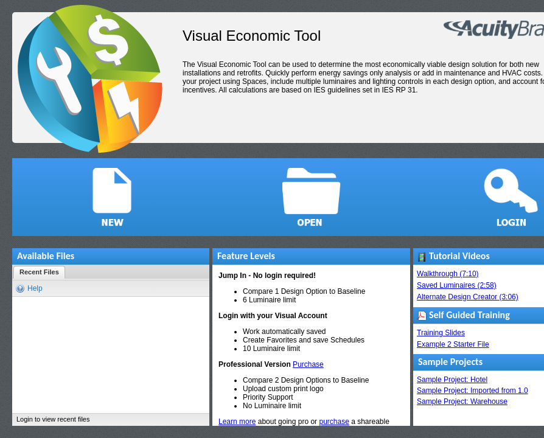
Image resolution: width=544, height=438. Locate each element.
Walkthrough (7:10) (448, 273)
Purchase (308, 364)
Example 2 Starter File (453, 344)
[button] (112, 197)
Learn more (237, 421)
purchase (334, 421)
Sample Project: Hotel (452, 379)
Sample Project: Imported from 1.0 (472, 390)
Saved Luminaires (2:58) (457, 285)
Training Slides (441, 332)
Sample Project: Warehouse (462, 401)
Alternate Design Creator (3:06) (467, 297)
